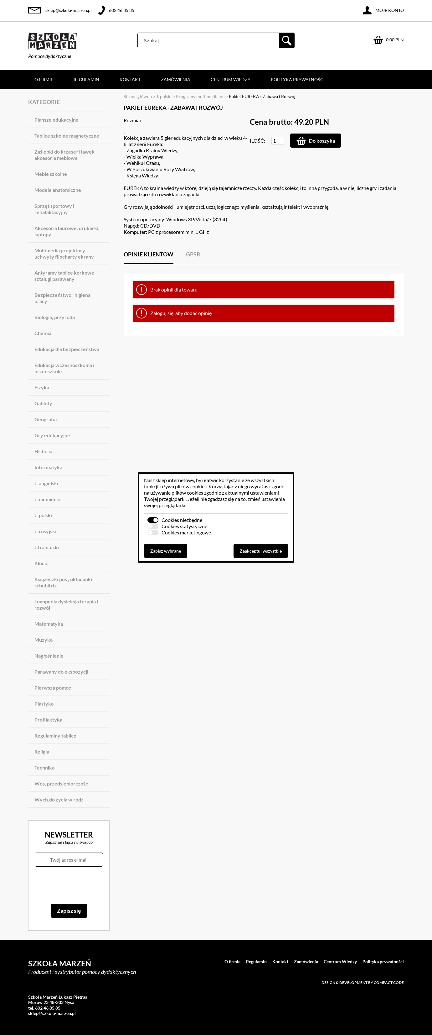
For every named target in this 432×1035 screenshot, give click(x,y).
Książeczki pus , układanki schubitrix (63, 582)
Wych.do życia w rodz (59, 799)
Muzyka (43, 640)
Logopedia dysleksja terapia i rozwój (66, 604)
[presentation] (69, 885)
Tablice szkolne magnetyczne (66, 136)
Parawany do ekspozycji (61, 672)
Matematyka (48, 624)
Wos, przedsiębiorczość (61, 783)
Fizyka (41, 387)
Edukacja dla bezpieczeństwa (66, 349)
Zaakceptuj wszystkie (261, 551)
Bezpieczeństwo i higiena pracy (62, 298)
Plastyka (44, 704)
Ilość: (257, 141)
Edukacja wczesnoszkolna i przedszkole (64, 368)
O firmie (43, 79)
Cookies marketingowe (186, 532)
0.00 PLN (395, 39)
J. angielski (46, 483)
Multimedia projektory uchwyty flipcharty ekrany (64, 253)
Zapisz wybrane (165, 551)
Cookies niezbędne (182, 520)
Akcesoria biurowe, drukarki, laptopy (67, 231)
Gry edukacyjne (52, 435)
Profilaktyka (48, 719)
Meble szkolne (50, 174)
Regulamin (86, 79)
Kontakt (130, 79)
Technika (44, 767)
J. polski (43, 515)
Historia (43, 451)
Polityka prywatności (298, 79)
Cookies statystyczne (184, 526)
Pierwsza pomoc (52, 688)
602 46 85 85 (121, 10)
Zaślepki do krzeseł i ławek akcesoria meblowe (64, 155)
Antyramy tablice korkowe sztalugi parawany (64, 276)
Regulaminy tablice (55, 735)
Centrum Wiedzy (230, 79)
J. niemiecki (47, 499)
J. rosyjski (45, 531)
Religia (41, 751)
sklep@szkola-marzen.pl (68, 10)
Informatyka (48, 467)
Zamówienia (175, 79)
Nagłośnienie (49, 656)
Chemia (42, 333)
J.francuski (46, 547)
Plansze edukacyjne (56, 120)
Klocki (41, 563)
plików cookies (191, 486)
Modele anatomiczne (57, 190)
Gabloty (43, 403)
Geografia (45, 419)
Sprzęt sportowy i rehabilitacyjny (54, 209)
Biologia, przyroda (54, 317)
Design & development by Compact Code (362, 982)
